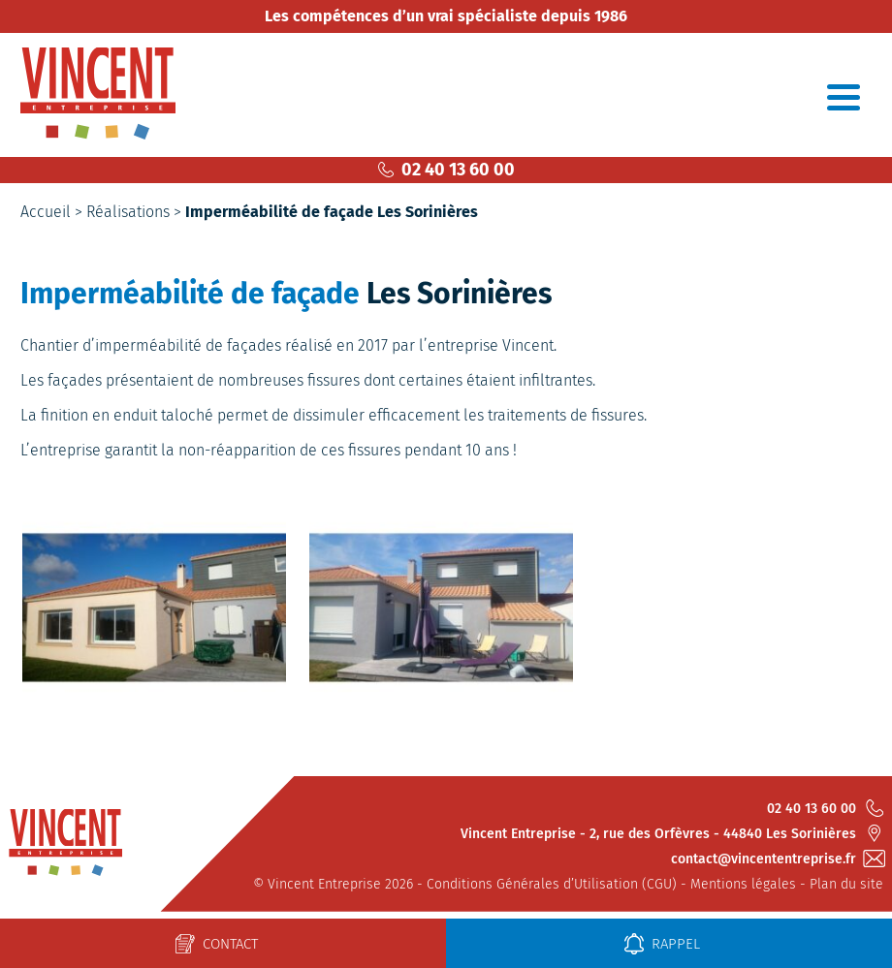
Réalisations (128, 212)
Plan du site (846, 884)
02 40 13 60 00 (446, 169)
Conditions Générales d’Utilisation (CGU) (552, 884)
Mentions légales (743, 884)
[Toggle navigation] (843, 96)
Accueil (45, 212)
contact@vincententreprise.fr (777, 858)
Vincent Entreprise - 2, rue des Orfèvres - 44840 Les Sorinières (672, 833)
